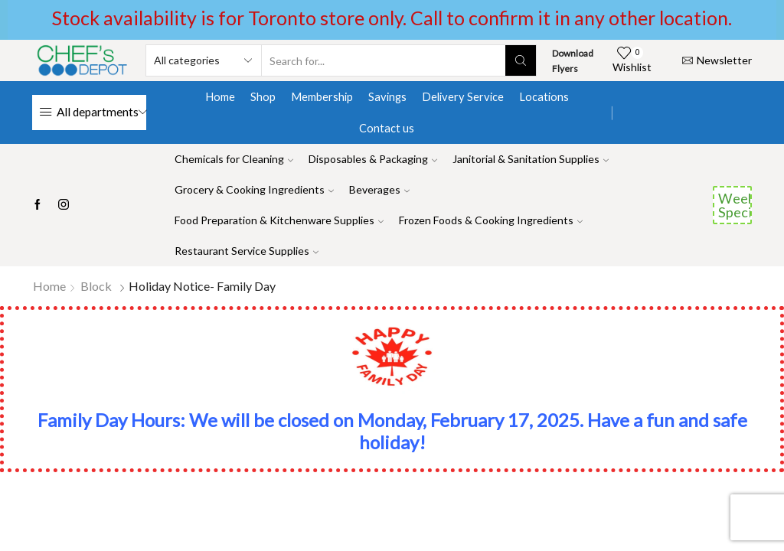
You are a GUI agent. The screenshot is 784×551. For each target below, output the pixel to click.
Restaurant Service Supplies (246, 250)
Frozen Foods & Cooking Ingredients (491, 220)
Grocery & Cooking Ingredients (254, 189)
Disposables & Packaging (373, 158)
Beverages (379, 189)
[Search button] (520, 60)
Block (96, 286)
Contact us (386, 128)
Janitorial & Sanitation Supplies (530, 158)
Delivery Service (463, 96)
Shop (263, 96)
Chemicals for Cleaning (234, 158)
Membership (322, 96)
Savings (387, 96)
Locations (544, 96)
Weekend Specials (735, 205)
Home (220, 96)
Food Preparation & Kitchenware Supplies (279, 220)
